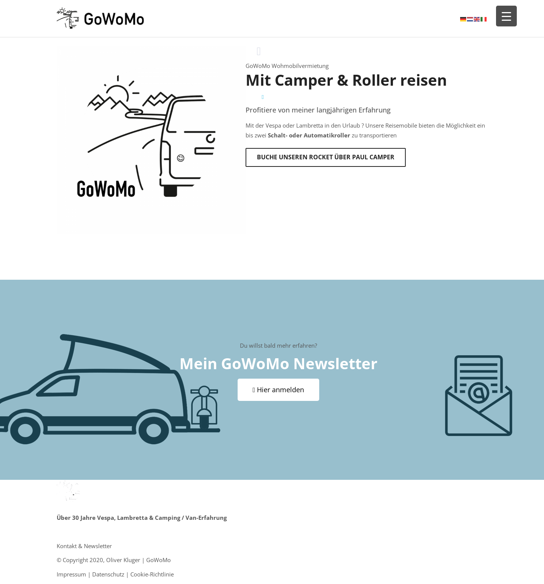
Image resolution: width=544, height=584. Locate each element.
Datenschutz (108, 574)
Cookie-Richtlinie (152, 574)
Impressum (71, 574)
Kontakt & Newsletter (84, 546)
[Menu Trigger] (506, 16)
